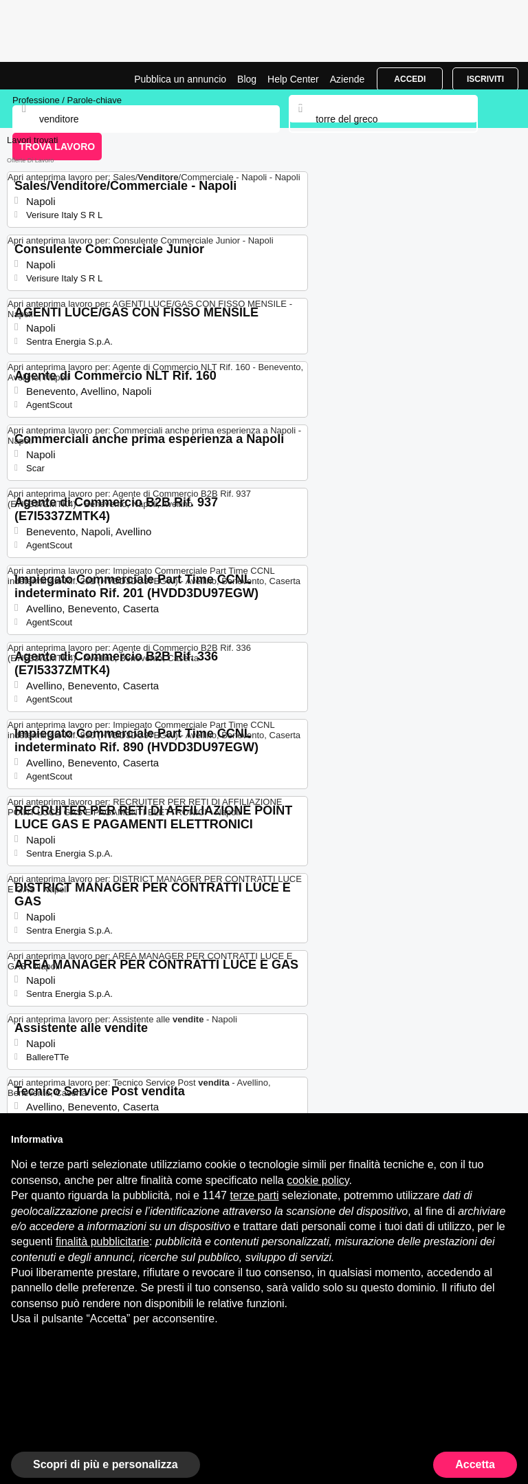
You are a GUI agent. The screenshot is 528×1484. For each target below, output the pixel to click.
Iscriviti (485, 79)
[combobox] (383, 119)
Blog (246, 79)
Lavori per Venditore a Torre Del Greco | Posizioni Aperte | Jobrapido (44, 75)
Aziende (347, 79)
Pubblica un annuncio (180, 79)
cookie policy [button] (318, 1180)
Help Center (293, 79)
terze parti (254, 1195)
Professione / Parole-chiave (67, 100)
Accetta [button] (475, 1464)
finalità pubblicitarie (102, 1241)
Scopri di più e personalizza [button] (105, 1464)
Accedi (410, 79)
